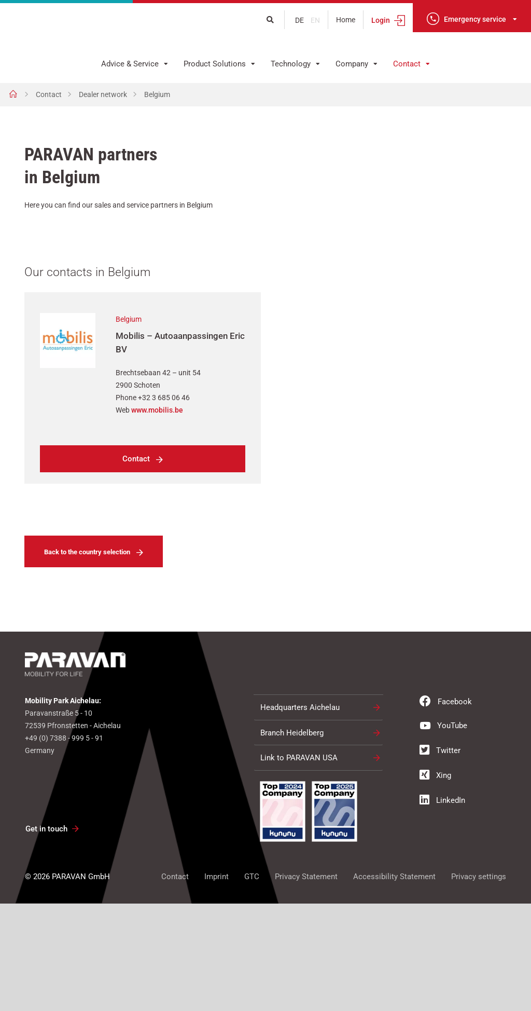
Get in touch (46, 936)
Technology (291, 64)
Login (380, 20)
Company (352, 64)
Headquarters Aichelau (300, 815)
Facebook (446, 809)
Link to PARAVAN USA (299, 865)
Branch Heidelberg (292, 840)
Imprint (216, 984)
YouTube (443, 833)
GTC (251, 984)
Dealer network (103, 94)
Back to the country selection (87, 660)
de (300, 20)
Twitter (440, 858)
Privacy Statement (306, 984)
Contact (407, 64)
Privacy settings (478, 984)
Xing (435, 883)
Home (345, 20)
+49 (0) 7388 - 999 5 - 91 (64, 846)
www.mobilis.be (157, 518)
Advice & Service (130, 64)
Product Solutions (215, 64)
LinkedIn (442, 907)
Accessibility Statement (394, 984)
